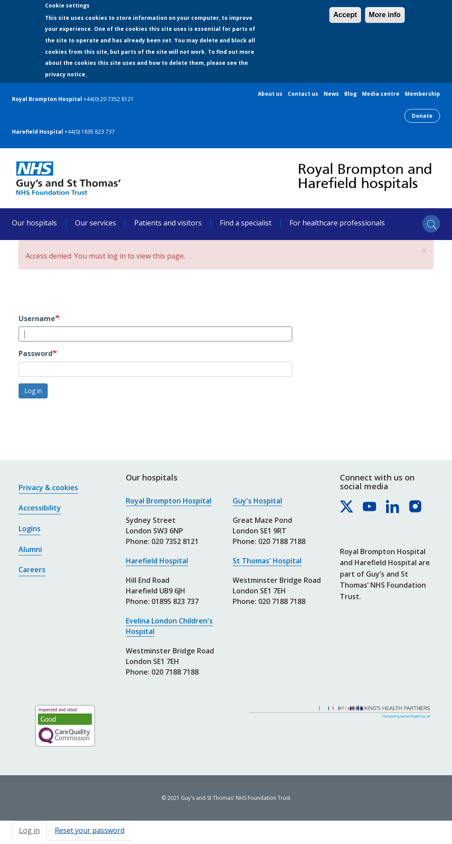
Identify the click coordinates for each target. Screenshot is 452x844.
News (331, 94)
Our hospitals (34, 222)
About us (270, 94)
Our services (95, 222)
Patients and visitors (168, 222)
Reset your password (89, 830)
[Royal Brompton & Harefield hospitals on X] (347, 506)
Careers (32, 569)
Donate (422, 116)
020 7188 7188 (175, 672)
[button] (424, 250)
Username (37, 318)
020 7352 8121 (175, 541)
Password (36, 353)
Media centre (380, 94)
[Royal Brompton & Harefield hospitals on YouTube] (370, 506)
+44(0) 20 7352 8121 (108, 99)
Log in (33, 390)
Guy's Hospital (257, 501)
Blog (350, 94)
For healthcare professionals (337, 222)
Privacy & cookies (48, 487)
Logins (30, 528)
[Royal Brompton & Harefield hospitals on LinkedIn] (393, 506)
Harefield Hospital (157, 561)
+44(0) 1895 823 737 (89, 131)
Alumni (30, 549)
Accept (345, 15)
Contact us (303, 94)
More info (385, 15)
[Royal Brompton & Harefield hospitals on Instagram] (416, 506)
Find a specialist (245, 222)
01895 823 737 (175, 601)
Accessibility (40, 508)
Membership (422, 94)
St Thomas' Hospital (267, 561)
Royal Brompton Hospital (168, 501)
